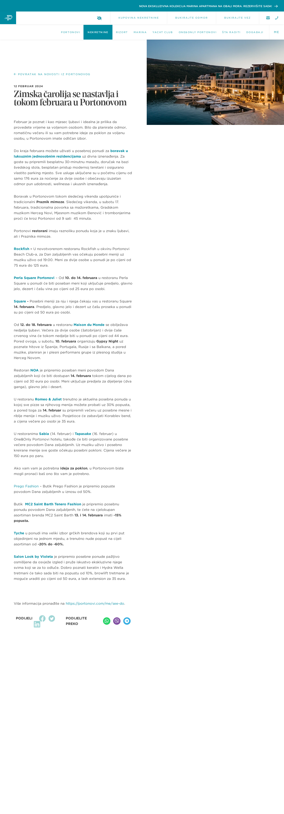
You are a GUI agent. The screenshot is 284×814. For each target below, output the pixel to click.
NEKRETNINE (98, 32)
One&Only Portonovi (198, 32)
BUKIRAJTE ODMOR (191, 17)
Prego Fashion (26, 486)
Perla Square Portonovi (34, 278)
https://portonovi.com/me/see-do (95, 603)
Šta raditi (231, 32)
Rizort (122, 32)
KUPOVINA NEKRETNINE (138, 17)
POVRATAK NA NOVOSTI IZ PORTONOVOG (52, 74)
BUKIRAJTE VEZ (237, 17)
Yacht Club (162, 32)
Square (20, 301)
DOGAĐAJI (254, 32)
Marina (140, 32)
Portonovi (70, 32)
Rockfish (21, 249)
